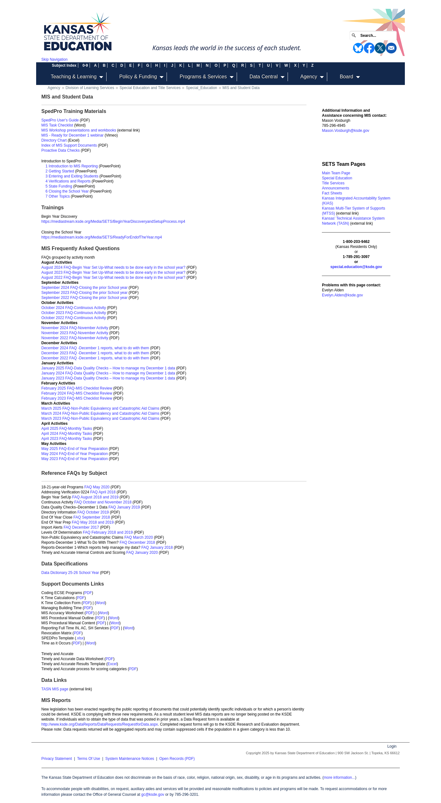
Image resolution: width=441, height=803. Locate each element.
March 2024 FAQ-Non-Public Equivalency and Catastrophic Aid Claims (100, 413)
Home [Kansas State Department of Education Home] (41, 11)
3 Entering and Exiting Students (72, 176)
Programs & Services (203, 76)
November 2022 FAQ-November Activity (74, 338)
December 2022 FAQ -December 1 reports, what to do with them (95, 358)
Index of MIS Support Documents (69, 145)
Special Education (337, 178)
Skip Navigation (54, 59)
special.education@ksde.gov (356, 267)
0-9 (85, 65)
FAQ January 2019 (124, 507)
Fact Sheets (332, 193)
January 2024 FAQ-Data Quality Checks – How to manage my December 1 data (108, 373)
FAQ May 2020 (96, 487)
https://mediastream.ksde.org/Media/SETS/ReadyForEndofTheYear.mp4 (101, 237)
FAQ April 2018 (103, 492)
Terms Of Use (88, 758)
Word (100, 603)
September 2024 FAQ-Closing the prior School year (84, 287)
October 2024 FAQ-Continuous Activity (73, 308)
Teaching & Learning (74, 76)
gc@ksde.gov (152, 794)
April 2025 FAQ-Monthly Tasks (66, 428)
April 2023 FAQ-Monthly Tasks (66, 438)
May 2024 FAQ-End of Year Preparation (74, 454)
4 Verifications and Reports (68, 181)
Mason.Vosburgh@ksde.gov (345, 130)
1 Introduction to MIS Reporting (72, 166)
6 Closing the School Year (67, 191)
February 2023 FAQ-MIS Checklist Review (76, 398)
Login (391, 746)
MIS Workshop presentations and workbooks (78, 130)
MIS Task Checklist (57, 125)
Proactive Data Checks (60, 150)
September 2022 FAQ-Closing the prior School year (84, 297)
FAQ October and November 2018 (102, 502)
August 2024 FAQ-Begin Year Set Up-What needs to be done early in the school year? (113, 267)
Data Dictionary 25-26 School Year (70, 572)
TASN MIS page (55, 689)
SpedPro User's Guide (60, 120)
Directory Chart (54, 140)
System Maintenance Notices (129, 758)
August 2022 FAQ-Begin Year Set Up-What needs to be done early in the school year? (113, 277)
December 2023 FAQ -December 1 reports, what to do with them (95, 353)
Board (346, 76)
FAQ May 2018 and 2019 (92, 522)
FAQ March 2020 (138, 537)
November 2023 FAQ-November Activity (74, 333)
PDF (88, 593)
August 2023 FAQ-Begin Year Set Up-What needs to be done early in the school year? (113, 272)
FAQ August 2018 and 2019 (95, 497)
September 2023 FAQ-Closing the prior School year (84, 292)
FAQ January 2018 (157, 547)
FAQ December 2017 (81, 527)
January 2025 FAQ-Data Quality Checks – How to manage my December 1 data (108, 368)
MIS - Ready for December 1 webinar (72, 135)
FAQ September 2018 (92, 517)
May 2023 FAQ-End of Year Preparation (74, 459)
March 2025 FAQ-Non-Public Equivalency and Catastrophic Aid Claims (100, 408)
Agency (308, 76)
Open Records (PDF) (177, 758)
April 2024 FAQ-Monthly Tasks (66, 433)
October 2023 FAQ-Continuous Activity (73, 313)
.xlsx (80, 638)
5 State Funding (59, 186)
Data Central (264, 76)
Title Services (333, 183)
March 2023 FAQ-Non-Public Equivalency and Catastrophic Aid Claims (100, 418)
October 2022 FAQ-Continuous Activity (73, 318)
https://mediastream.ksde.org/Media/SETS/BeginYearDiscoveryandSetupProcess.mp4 (113, 221)
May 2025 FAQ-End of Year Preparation (74, 448)
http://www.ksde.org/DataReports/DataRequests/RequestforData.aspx (99, 724)
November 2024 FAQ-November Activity (74, 328)
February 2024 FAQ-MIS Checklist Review (76, 393)
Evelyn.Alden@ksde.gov (342, 295)
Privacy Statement (56, 758)
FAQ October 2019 (93, 512)
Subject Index (64, 65)
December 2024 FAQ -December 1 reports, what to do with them (95, 348)
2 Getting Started (60, 171)
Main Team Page (336, 173)
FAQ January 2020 (142, 552)
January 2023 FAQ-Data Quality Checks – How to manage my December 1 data (108, 378)
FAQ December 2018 (137, 542)
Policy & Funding (138, 76)
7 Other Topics (58, 196)
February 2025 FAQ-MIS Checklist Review (76, 388)
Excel (112, 664)
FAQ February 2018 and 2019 (108, 532)
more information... (339, 777)
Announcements (335, 188)
